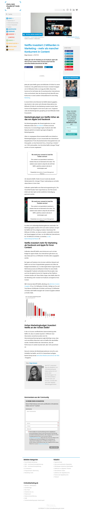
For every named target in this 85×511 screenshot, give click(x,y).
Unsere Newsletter (12, 25)
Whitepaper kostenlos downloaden (64, 466)
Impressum (28, 494)
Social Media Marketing (37, 37)
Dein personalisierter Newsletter (63, 464)
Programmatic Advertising (32, 470)
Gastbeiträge (28, 487)
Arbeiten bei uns (29, 492)
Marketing (27, 98)
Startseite (27, 37)
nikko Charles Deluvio (73, 37)
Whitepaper (12, 29)
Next (77, 88)
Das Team (27, 489)
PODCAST (11, 49)
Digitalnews (10, 20)
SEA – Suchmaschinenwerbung (33, 466)
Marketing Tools (29, 472)
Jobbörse (11, 37)
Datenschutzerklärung (43, 443)
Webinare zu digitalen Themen (63, 468)
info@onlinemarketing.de (34, 437)
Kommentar (29, 409)
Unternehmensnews (12, 23)
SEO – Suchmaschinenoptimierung (34, 464)
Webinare (11, 31)
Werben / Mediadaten (30, 485)
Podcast (57, 477)
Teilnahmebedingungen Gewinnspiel (34, 500)
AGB (26, 498)
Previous (65, 88)
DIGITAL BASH (12, 46)
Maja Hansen (33, 363)
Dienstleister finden (60, 470)
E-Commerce (28, 468)
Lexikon (9, 27)
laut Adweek (40, 125)
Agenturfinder (58, 462)
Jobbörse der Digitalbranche (62, 472)
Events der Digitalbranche (61, 475)
